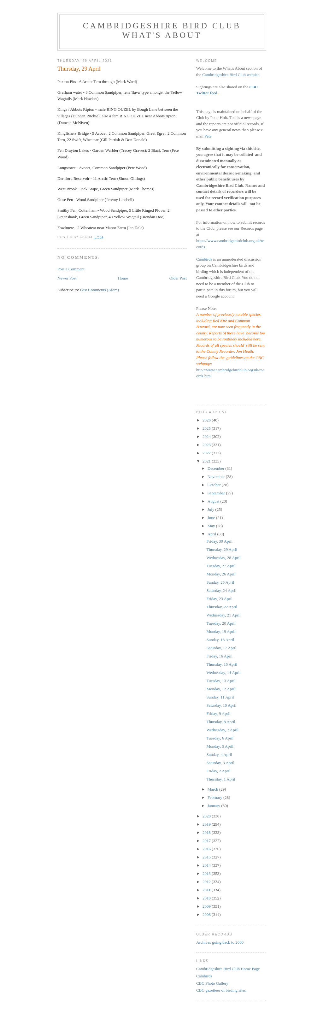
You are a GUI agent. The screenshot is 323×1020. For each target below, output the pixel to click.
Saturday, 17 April (221, 648)
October (215, 484)
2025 (207, 428)
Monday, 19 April (220, 631)
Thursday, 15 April (221, 664)
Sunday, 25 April (220, 582)
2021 (207, 461)
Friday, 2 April (218, 771)
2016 (207, 848)
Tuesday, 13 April (220, 680)
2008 (207, 914)
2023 (207, 444)
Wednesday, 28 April (223, 557)
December (217, 468)
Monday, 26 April (220, 574)
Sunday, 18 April (220, 639)
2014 (207, 865)
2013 (207, 873)
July (211, 509)
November (217, 476)
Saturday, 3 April (220, 762)
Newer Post (66, 278)
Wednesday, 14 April (223, 672)
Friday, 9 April (218, 713)
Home (123, 278)
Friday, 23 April (219, 598)
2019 (207, 824)
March (213, 789)
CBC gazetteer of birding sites (221, 990)
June (212, 517)
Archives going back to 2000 (220, 942)
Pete (207, 136)
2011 (207, 889)
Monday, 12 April (220, 689)
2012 (207, 881)
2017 (207, 840)
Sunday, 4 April (219, 754)
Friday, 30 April (219, 541)
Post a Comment (71, 269)
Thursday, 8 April (220, 721)
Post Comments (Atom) (99, 289)
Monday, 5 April (219, 746)
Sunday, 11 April (220, 697)
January (214, 805)
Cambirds (204, 259)
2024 (207, 436)
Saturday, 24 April (221, 590)
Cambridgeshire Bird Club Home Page (228, 968)
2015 (207, 857)
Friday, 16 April (219, 656)
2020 (207, 816)
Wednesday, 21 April (223, 615)
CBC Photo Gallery (212, 983)
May (212, 525)
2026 (207, 420)
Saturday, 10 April (221, 705)
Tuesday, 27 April (220, 565)
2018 (207, 832)
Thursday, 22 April (221, 606)
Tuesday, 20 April (220, 623)
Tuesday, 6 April (219, 738)
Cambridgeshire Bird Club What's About (162, 30)
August (214, 501)
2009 (207, 906)
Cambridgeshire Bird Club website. (231, 74)
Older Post (178, 278)
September (217, 493)
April (212, 534)
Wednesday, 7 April (222, 730)
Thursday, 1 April (220, 779)
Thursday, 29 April (221, 549)
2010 (207, 898)
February (215, 797)
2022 (207, 453)
